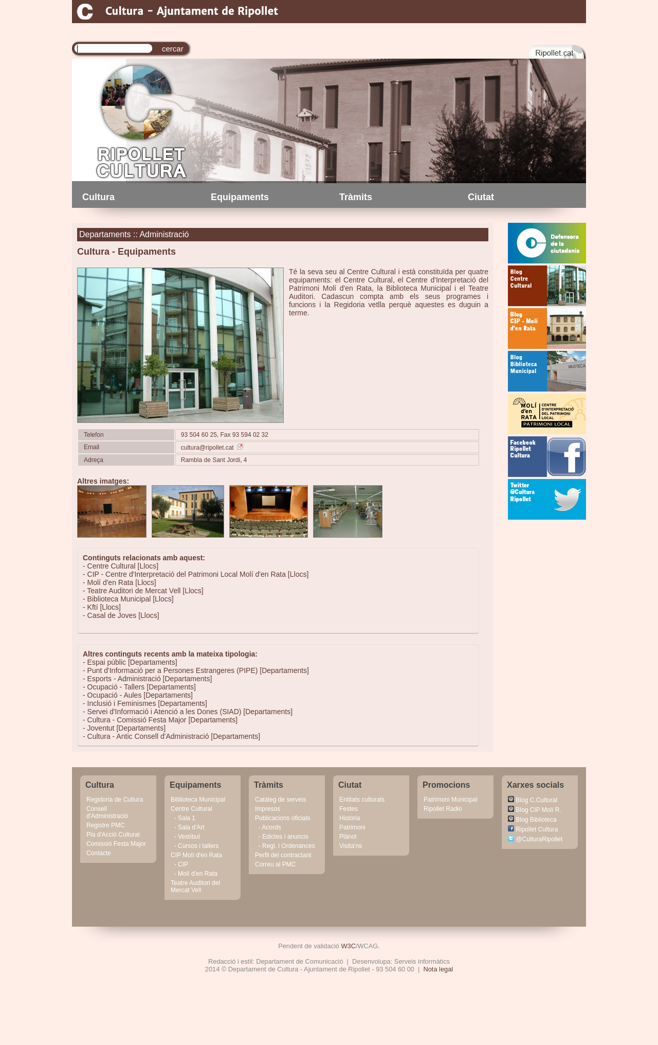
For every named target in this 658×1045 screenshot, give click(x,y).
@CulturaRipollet (535, 839)
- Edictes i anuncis (281, 836)
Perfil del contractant (283, 855)
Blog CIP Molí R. (534, 809)
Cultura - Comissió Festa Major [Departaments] (162, 720)
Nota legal (438, 969)
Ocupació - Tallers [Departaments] (141, 687)
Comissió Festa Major (116, 843)
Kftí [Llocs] (104, 607)
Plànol (347, 836)
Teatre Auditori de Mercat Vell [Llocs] (145, 591)
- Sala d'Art (188, 827)
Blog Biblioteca (532, 819)
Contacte (98, 853)
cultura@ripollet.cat (212, 447)
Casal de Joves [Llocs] (123, 615)
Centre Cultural (191, 808)
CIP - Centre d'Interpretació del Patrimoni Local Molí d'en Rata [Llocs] (198, 574)
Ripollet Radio (443, 808)
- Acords (268, 827)
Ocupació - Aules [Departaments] (140, 695)
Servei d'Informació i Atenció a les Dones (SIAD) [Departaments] (190, 711)
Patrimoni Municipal (451, 799)
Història (349, 818)
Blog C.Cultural (532, 800)
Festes (348, 808)
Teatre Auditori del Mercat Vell (195, 886)
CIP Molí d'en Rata (196, 855)
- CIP (179, 864)
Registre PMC (105, 825)
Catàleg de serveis (280, 799)
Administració (164, 234)
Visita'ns (350, 845)
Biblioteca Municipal (198, 799)
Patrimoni (352, 827)
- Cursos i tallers (194, 845)
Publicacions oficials (282, 818)
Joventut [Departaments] (126, 728)
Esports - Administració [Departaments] (149, 679)
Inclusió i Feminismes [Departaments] (147, 703)
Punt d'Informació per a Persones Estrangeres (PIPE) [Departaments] (198, 670)
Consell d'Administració (107, 812)
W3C (348, 946)
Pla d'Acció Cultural (113, 834)
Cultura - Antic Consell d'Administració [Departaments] (173, 736)
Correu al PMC (275, 864)
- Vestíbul (185, 836)
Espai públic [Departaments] (132, 662)
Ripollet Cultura (533, 829)
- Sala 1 (183, 818)
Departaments (105, 234)
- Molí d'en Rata (194, 873)
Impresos (267, 808)
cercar (173, 48)
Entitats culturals (362, 799)
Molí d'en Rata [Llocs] (121, 582)
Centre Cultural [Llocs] (123, 566)
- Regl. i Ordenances (285, 845)
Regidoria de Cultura (114, 799)
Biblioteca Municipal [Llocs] (130, 599)
